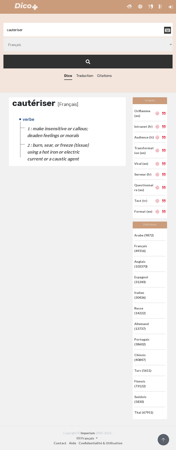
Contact (60, 443)
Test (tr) (140, 201)
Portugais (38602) (141, 341)
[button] (129, 7)
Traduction (84, 76)
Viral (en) (141, 163)
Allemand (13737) (141, 326)
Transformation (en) (144, 150)
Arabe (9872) (144, 235)
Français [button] (86, 438)
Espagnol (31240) (141, 279)
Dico (68, 76)
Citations (104, 76)
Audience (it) (144, 137)
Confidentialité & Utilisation (100, 443)
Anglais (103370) (141, 264)
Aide (72, 443)
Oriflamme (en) (142, 113)
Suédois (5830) (140, 399)
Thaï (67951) (143, 412)
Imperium (88, 433)
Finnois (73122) (140, 383)
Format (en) (143, 211)
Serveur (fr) (142, 174)
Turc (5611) (142, 370)
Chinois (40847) (140, 357)
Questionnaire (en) (143, 187)
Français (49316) (140, 248)
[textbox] (88, 29)
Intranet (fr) (143, 126)
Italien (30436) (140, 295)
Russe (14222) (140, 310)
